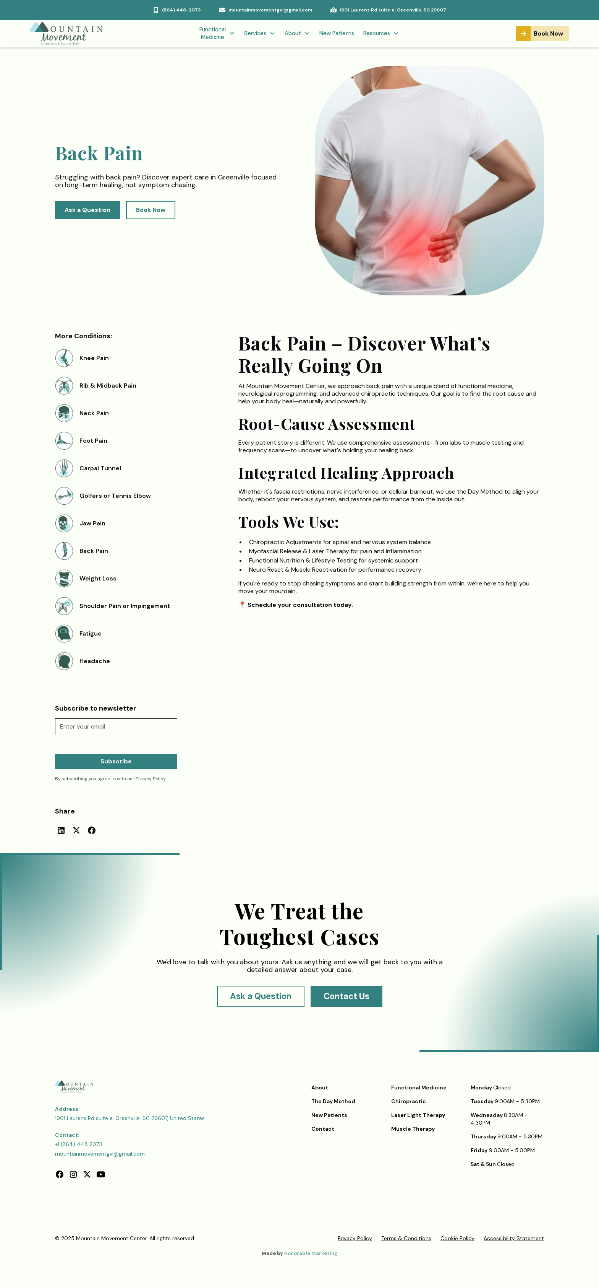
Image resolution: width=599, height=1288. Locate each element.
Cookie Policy (457, 1238)
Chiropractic (408, 1101)
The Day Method (333, 1101)
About (319, 1087)
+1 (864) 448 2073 (78, 1144)
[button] (217, 34)
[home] (74, 33)
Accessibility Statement (514, 1238)
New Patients (336, 33)
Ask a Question (87, 210)
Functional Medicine (419, 1087)
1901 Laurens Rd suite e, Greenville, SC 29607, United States (130, 1118)
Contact (322, 1128)
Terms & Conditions (406, 1238)
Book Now (150, 210)
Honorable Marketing (310, 1253)
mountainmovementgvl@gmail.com (100, 1153)
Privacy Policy (355, 1238)
